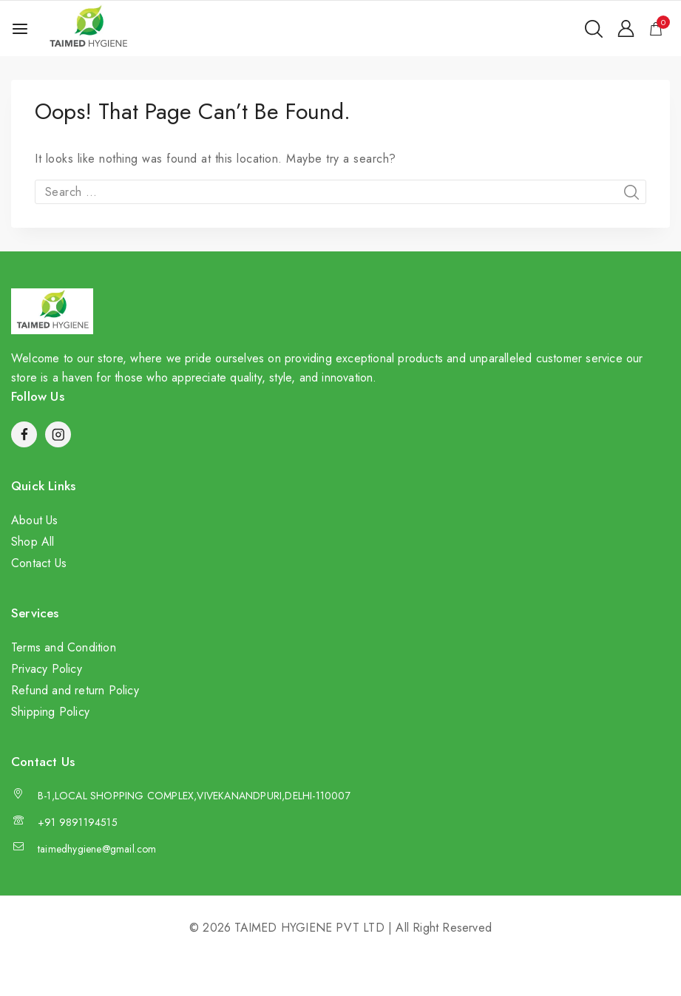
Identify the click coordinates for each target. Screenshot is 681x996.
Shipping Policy (50, 711)
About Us (34, 520)
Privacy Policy (46, 668)
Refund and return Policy (75, 690)
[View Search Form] (594, 29)
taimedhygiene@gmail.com (97, 848)
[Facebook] (24, 434)
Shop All (33, 541)
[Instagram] (58, 434)
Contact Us (39, 563)
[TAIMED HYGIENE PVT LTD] (88, 28)
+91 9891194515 (78, 822)
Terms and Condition (63, 647)
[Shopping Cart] (659, 28)
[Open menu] (20, 29)
